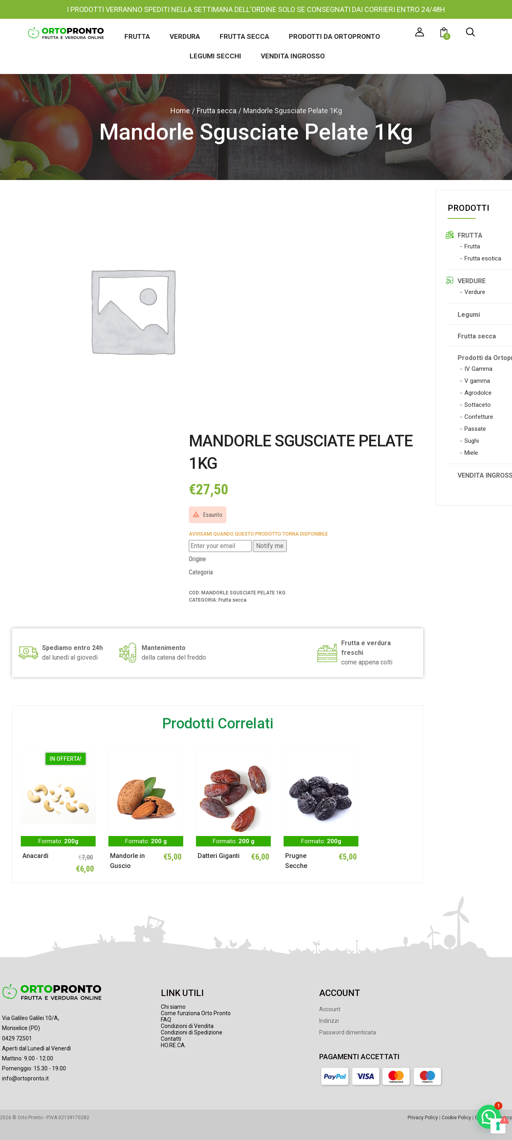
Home (180, 110)
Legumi (469, 314)
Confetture (478, 416)
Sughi (471, 440)
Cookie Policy (456, 1117)
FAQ (166, 1019)
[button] (445, 33)
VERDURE (472, 281)
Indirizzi (329, 1021)
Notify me (270, 546)
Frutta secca (244, 36)
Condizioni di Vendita (187, 1026)
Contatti (171, 1039)
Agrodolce (478, 392)
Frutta (137, 36)
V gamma (477, 380)
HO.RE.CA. (173, 1045)
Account (329, 1009)
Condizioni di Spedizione (191, 1032)
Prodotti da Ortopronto (334, 36)
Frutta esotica (482, 258)
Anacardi (35, 856)
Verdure (474, 292)
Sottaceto (477, 404)
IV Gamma (478, 368)
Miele (471, 452)
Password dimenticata (347, 1032)
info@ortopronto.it (25, 1078)
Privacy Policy (423, 1117)
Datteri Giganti (219, 856)
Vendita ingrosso (293, 56)
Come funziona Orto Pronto (196, 1013)
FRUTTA (470, 235)
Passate (475, 428)
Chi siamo (173, 1007)
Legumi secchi (215, 56)
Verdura (185, 36)
